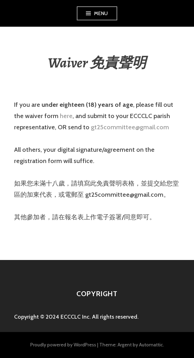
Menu (101, 13)
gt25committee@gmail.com (130, 127)
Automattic (151, 344)
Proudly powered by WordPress (63, 344)
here (66, 116)
